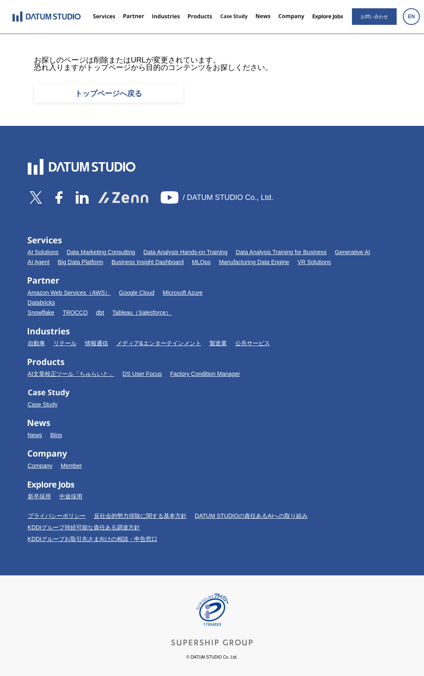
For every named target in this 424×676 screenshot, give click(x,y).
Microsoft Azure (182, 293)
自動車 (36, 343)
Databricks (41, 303)
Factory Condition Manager (205, 374)
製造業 (218, 343)
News (35, 435)
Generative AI (352, 252)
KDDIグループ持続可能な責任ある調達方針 (84, 527)
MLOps (201, 262)
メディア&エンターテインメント (158, 343)
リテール (65, 343)
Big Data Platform (81, 262)
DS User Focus (142, 374)
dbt (100, 312)
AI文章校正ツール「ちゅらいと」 (71, 374)
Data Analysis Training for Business (281, 252)
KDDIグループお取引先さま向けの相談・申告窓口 (92, 539)
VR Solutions (314, 262)
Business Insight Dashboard (147, 262)
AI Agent (39, 262)
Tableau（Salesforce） (141, 312)
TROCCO (75, 312)
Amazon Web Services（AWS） (69, 293)
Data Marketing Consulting (101, 252)
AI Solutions (43, 252)
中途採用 (70, 496)
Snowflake (41, 312)
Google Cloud (136, 293)
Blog (56, 435)
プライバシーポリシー (57, 515)
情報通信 (96, 343)
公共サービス (252, 343)
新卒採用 (39, 496)
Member (71, 466)
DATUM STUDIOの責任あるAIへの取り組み (251, 515)
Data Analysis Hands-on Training (185, 252)
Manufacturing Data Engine (254, 262)
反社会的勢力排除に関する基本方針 (140, 515)
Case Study (43, 404)
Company (40, 466)
